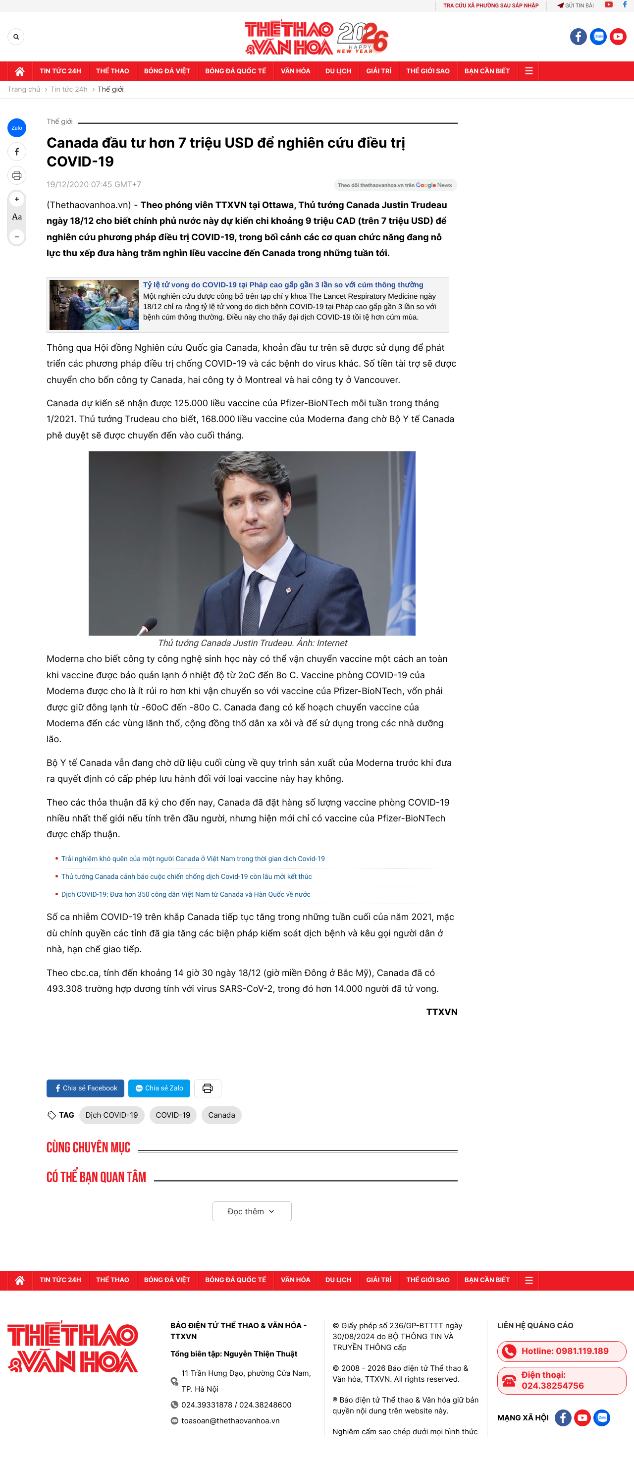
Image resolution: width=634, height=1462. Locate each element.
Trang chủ (23, 89)
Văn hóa (296, 71)
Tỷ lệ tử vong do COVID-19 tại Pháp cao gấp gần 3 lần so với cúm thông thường (283, 285)
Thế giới (111, 89)
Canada (221, 1115)
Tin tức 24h (60, 71)
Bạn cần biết (487, 71)
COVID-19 (173, 1115)
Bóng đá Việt (167, 71)
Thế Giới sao (428, 71)
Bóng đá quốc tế (235, 71)
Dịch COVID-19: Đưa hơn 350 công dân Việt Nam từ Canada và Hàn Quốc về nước (186, 895)
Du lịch (338, 71)
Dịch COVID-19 (112, 1115)
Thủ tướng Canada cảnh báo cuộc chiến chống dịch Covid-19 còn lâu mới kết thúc (186, 877)
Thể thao (112, 71)
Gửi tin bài (575, 5)
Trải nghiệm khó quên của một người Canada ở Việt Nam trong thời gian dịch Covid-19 (193, 859)
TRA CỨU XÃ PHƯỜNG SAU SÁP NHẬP (491, 5)
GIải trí (378, 71)
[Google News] (396, 188)
